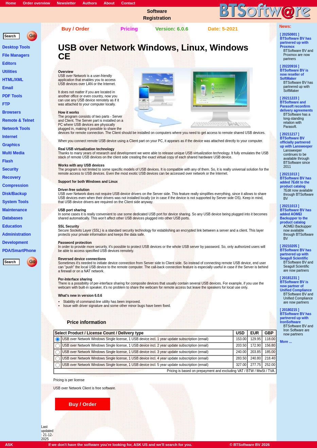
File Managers (16, 55)
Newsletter (66, 3)
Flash (7, 161)
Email (7, 87)
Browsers (11, 112)
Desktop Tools (16, 47)
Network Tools (16, 128)
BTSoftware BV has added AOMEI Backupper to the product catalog (295, 216)
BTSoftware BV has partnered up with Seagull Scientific (295, 254)
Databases (12, 218)
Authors (90, 3)
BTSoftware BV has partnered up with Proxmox (295, 42)
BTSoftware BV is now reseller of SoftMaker (294, 74)
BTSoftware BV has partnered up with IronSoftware (295, 318)
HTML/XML (12, 79)
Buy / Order (75, 29)
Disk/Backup (14, 193)
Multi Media (13, 153)
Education (12, 226)
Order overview (36, 3)
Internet (9, 136)
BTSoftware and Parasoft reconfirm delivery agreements (296, 106)
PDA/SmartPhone (19, 250)
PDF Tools (12, 96)
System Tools (15, 201)
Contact (128, 3)
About (109, 3)
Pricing (129, 29)
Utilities (9, 71)
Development (15, 242)
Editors (9, 63)
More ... (286, 342)
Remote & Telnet (18, 120)
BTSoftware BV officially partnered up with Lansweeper (296, 142)
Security (10, 169)
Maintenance (14, 210)
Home (11, 3)
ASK (9, 445)
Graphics (11, 144)
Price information (86, 322)
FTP (6, 104)
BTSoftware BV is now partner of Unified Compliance (296, 286)
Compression (15, 185)
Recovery (11, 177)
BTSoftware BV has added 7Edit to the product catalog (295, 182)
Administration (16, 234)
